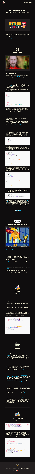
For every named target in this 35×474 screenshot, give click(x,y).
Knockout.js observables (23, 125)
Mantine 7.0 (9, 387)
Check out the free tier (10, 275)
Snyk (20, 293)
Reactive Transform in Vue (10, 125)
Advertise (10, 468)
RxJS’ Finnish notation (17, 124)
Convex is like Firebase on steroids (14, 249)
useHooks (27, 468)
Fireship (20, 470)
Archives (7, 468)
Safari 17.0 (8, 366)
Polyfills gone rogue (26, 392)
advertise (26, 2)
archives (30, 2)
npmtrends (14, 468)
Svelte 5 (11, 85)
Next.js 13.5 (8, 355)
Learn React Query (22, 468)
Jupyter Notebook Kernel (25, 397)
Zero (7, 361)
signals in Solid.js (17, 126)
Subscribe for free (22, 381)
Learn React (18, 468)
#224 (11, 38)
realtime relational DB (11, 261)
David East (19, 76)
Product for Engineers (10, 380)
